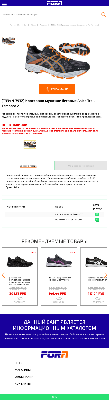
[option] (54, 63)
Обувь (33, 25)
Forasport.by (15, 25)
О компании (24, 376)
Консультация (57, 89)
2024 (54, 397)
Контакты (23, 383)
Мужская (43, 25)
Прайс (19, 363)
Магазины (23, 370)
